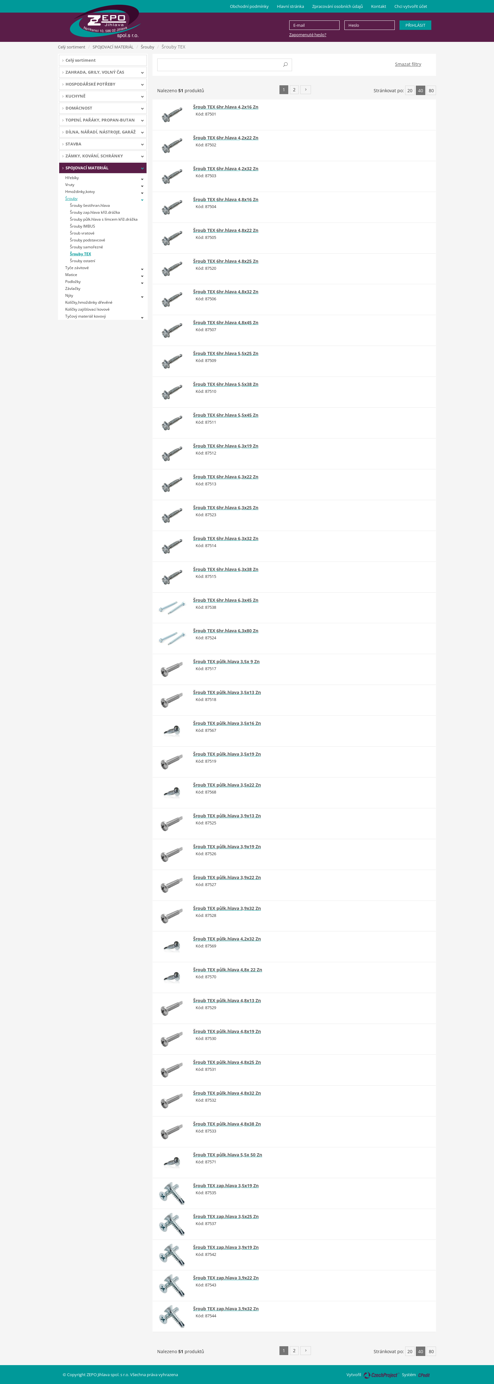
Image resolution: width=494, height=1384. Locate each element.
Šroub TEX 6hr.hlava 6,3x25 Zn (225, 508)
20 (409, 90)
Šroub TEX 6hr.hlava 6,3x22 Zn (225, 477)
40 (420, 90)
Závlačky (72, 288)
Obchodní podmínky (249, 6)
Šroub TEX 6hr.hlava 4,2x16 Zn (225, 107)
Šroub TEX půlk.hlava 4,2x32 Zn (227, 939)
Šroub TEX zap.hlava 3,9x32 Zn (226, 1309)
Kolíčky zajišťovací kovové (87, 309)
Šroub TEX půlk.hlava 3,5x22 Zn (227, 785)
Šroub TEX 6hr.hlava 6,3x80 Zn (225, 631)
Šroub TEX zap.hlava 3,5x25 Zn (226, 1216)
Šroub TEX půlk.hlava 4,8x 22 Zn (227, 970)
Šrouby (147, 47)
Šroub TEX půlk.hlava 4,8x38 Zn (227, 1124)
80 (431, 90)
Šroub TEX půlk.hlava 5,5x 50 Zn (227, 1155)
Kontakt (378, 6)
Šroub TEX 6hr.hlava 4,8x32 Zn (225, 292)
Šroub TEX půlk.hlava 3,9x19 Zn (227, 847)
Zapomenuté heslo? (307, 34)
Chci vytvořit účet (410, 6)
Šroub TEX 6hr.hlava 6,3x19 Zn (225, 446)
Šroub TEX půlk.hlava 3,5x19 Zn (227, 754)
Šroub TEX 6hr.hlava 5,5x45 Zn (225, 415)
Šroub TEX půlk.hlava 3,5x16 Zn (227, 723)
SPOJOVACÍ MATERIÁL (113, 47)
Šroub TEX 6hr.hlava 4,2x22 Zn (225, 138)
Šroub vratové (82, 233)
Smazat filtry (408, 64)
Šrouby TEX (80, 254)
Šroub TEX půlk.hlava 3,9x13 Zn (227, 816)
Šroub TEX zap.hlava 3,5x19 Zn (226, 1186)
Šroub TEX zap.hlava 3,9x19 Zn (226, 1247)
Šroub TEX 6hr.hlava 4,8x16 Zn (225, 199)
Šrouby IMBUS (82, 226)
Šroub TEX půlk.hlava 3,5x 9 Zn (226, 661)
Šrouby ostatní (82, 260)
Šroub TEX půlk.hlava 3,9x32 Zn (227, 908)
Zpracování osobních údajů (337, 6)
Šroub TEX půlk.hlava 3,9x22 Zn (227, 877)
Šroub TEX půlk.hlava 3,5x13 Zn (227, 692)
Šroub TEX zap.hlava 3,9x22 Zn (226, 1278)
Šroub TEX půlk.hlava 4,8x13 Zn (227, 1000)
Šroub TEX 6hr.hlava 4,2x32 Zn (225, 169)
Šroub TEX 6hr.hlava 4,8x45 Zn (225, 322)
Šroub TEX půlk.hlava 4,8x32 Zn (227, 1093)
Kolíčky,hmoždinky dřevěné (88, 302)
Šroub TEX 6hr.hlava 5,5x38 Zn (225, 384)
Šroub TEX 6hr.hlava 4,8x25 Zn (225, 261)
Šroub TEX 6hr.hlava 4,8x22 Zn (225, 230)
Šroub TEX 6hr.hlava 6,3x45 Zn (225, 600)
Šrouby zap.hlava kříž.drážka (95, 212)
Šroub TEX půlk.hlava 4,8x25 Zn (227, 1062)
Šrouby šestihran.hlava (90, 205)
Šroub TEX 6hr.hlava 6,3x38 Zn (225, 569)
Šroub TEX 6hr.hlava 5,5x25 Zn (225, 353)
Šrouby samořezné (86, 247)
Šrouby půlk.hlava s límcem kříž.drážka (104, 219)
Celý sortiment (71, 47)
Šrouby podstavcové (87, 240)
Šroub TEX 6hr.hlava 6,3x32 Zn (225, 538)
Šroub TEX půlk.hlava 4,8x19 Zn (227, 1031)
